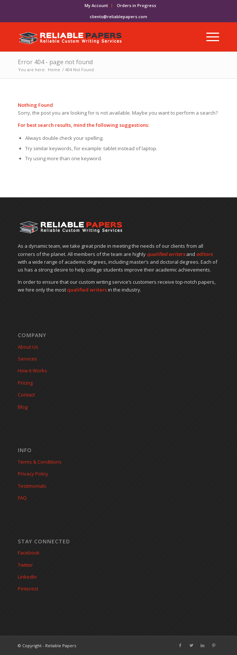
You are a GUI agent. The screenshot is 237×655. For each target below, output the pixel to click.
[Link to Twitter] (191, 645)
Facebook (29, 552)
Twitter (25, 565)
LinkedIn (27, 576)
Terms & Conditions (40, 461)
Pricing (25, 382)
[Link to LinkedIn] (202, 645)
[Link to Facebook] (180, 645)
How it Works (32, 370)
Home (54, 69)
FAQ (22, 497)
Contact (26, 394)
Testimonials (32, 486)
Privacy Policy (33, 473)
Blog (22, 407)
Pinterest (28, 588)
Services (27, 358)
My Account (96, 5)
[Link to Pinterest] (213, 645)
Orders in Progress (136, 5)
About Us (28, 346)
